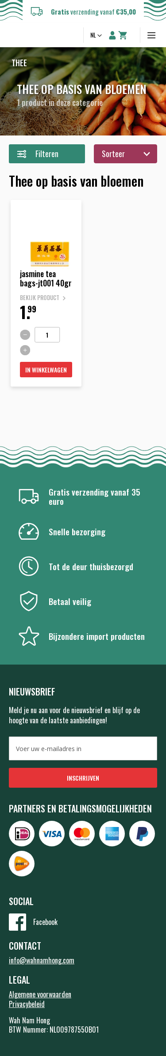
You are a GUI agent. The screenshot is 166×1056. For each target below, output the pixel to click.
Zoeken (72, 35)
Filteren (46, 153)
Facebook (45, 922)
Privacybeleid (27, 1004)
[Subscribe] (83, 778)
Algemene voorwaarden (40, 994)
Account (112, 35)
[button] (97, 36)
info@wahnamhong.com (41, 960)
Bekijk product (39, 297)
